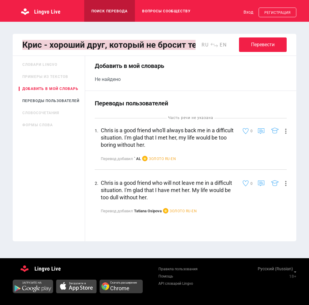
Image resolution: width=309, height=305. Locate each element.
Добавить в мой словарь (50, 89)
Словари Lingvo (39, 65)
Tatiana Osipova (148, 211)
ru (205, 45)
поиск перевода (109, 11)
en (223, 45)
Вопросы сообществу (166, 11)
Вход (248, 12)
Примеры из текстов (45, 77)
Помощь (165, 276)
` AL (137, 158)
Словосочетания (40, 113)
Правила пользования (178, 269)
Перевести (263, 44)
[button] (283, 130)
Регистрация (277, 13)
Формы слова (37, 125)
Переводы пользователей (50, 101)
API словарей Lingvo (175, 283)
